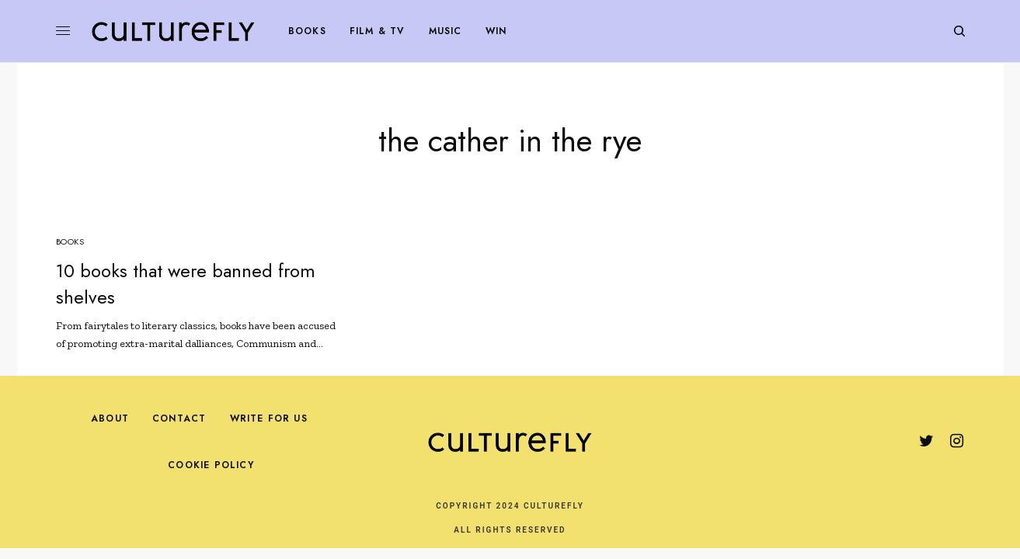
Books (70, 241)
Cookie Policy (211, 465)
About (110, 418)
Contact (179, 418)
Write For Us (269, 418)
